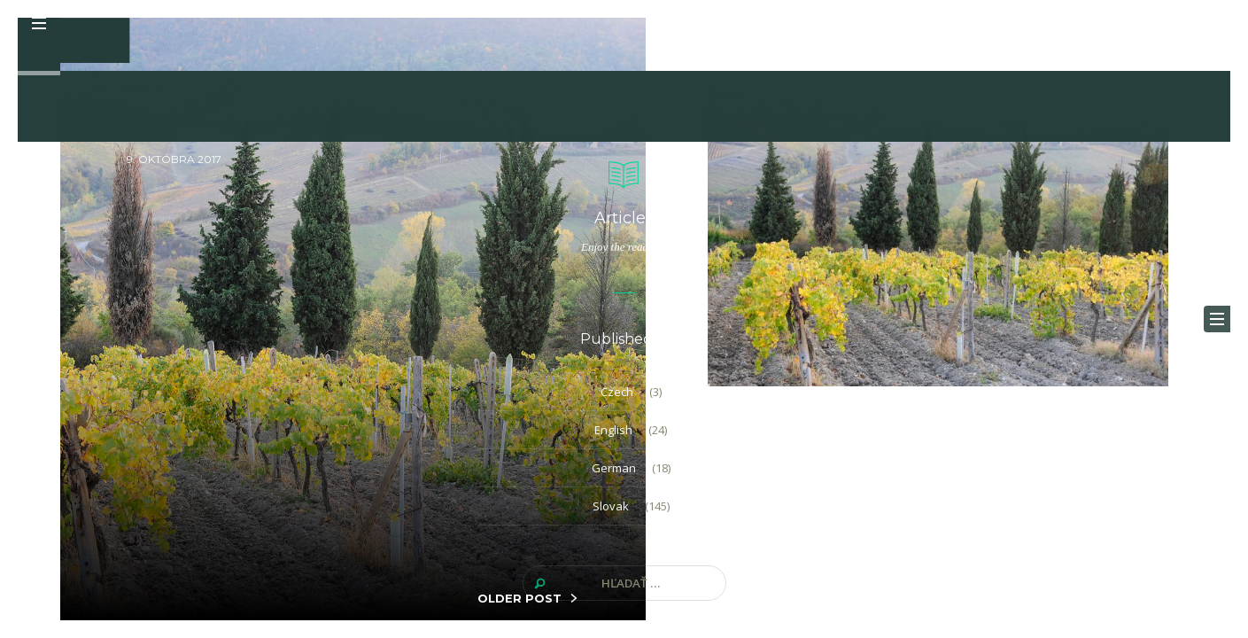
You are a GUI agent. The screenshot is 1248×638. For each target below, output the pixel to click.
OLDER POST (519, 598)
